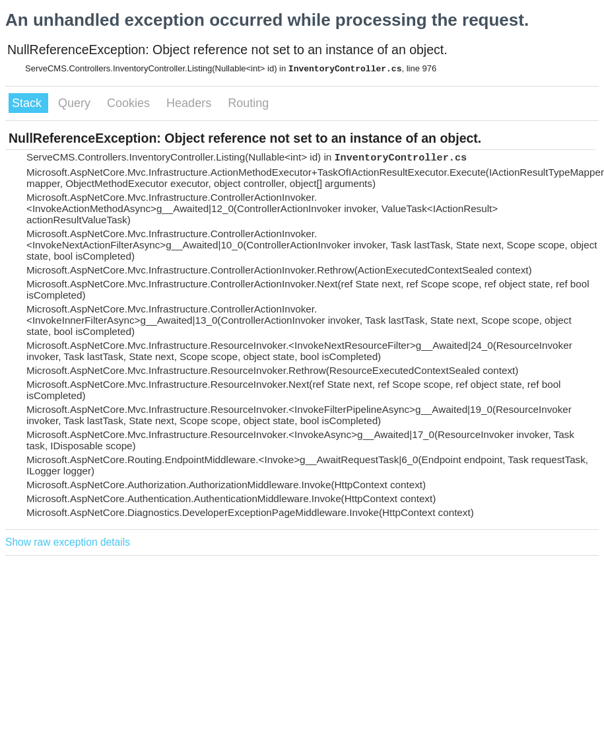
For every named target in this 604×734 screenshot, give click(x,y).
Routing (248, 103)
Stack (28, 103)
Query (76, 103)
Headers (190, 103)
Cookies (130, 103)
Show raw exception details (67, 542)
